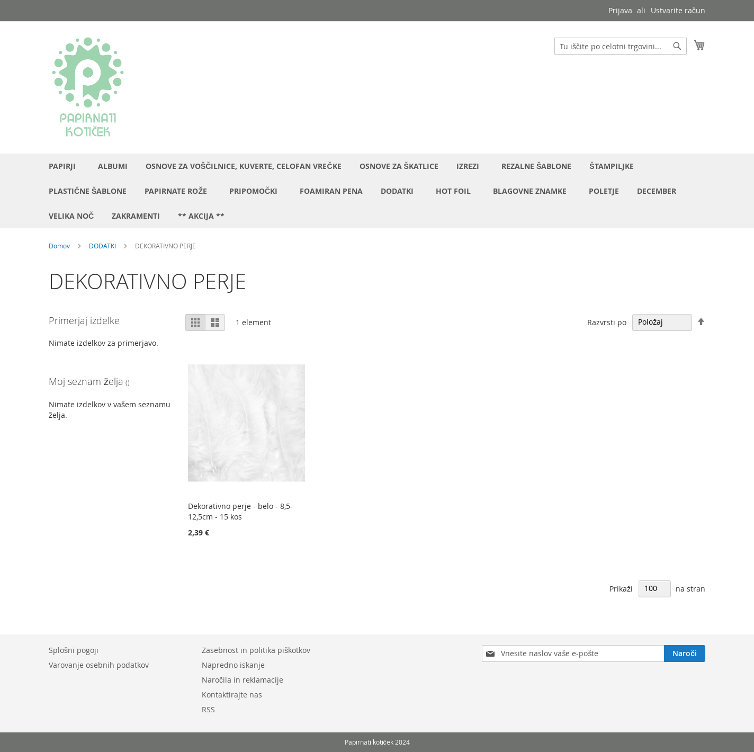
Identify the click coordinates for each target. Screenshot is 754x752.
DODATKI (102, 245)
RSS (208, 709)
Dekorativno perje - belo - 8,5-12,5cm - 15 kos (240, 511)
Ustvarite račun (678, 10)
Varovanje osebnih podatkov (99, 665)
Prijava (620, 10)
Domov (59, 245)
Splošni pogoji (73, 650)
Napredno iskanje (233, 665)
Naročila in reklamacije (242, 680)
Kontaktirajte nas (232, 695)
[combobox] (620, 46)
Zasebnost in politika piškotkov (256, 650)
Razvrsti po (606, 322)
